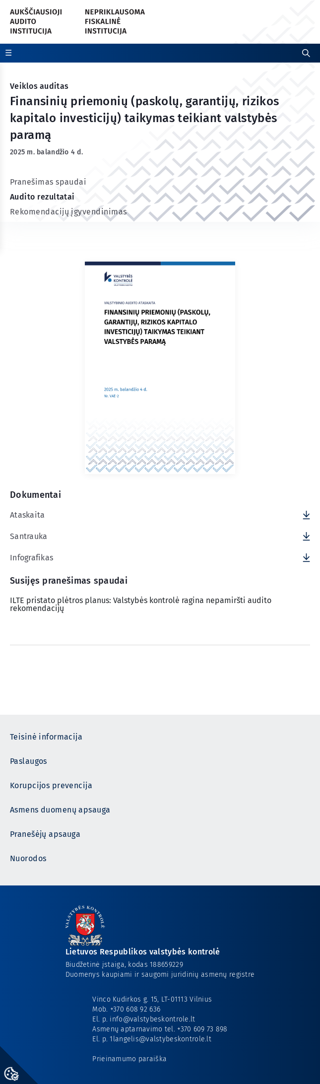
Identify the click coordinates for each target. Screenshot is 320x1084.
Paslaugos (28, 761)
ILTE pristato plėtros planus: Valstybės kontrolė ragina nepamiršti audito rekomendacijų (140, 604)
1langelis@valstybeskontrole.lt (160, 1039)
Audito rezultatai (42, 197)
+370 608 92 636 (135, 1009)
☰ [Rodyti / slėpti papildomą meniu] (8, 53)
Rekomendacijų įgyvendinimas (68, 211)
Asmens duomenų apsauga (60, 809)
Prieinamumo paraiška (129, 1059)
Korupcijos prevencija (51, 785)
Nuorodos (28, 858)
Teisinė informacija (46, 737)
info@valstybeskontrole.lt (152, 1019)
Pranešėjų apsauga (45, 834)
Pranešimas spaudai (48, 182)
